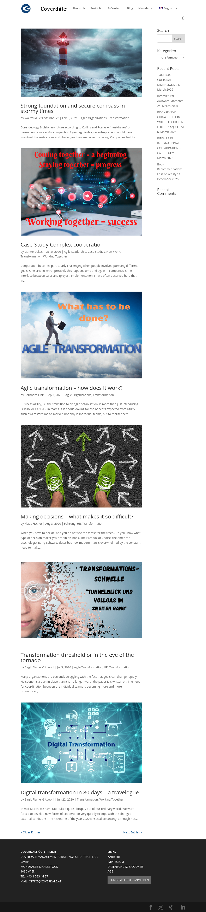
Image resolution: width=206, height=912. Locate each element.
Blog (130, 8)
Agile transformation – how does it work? (72, 387)
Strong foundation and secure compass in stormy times (73, 108)
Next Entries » (132, 832)
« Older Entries (31, 832)
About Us (78, 8)
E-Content (115, 8)
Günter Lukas (34, 252)
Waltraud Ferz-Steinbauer (42, 118)
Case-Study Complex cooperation (62, 244)
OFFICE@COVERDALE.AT (45, 881)
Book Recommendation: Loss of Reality (169, 169)
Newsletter (146, 8)
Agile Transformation (88, 667)
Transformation (118, 118)
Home (63, 8)
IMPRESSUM (116, 862)
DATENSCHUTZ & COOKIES (126, 867)
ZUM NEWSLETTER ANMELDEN (129, 880)
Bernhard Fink (34, 395)
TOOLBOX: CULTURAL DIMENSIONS (166, 80)
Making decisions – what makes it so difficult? (77, 516)
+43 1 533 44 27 (37, 876)
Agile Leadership (75, 252)
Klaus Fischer (33, 523)
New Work (113, 252)
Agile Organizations (94, 118)
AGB (110, 871)
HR (79, 523)
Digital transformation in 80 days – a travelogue (80, 792)
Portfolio (96, 8)
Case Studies (96, 252)
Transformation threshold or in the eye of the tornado (77, 657)
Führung (69, 523)
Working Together (55, 256)
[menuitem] (168, 12)
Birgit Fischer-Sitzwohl (39, 667)
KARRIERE (114, 857)
